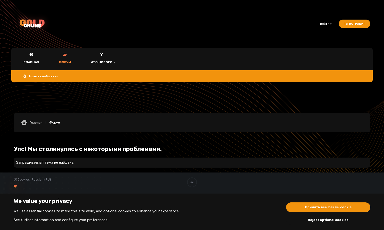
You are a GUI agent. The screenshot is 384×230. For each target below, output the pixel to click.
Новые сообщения (43, 76)
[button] (114, 59)
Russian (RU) (41, 179)
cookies (49, 211)
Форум (65, 62)
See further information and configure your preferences (61, 220)
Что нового (101, 62)
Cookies (22, 179)
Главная (31, 62)
